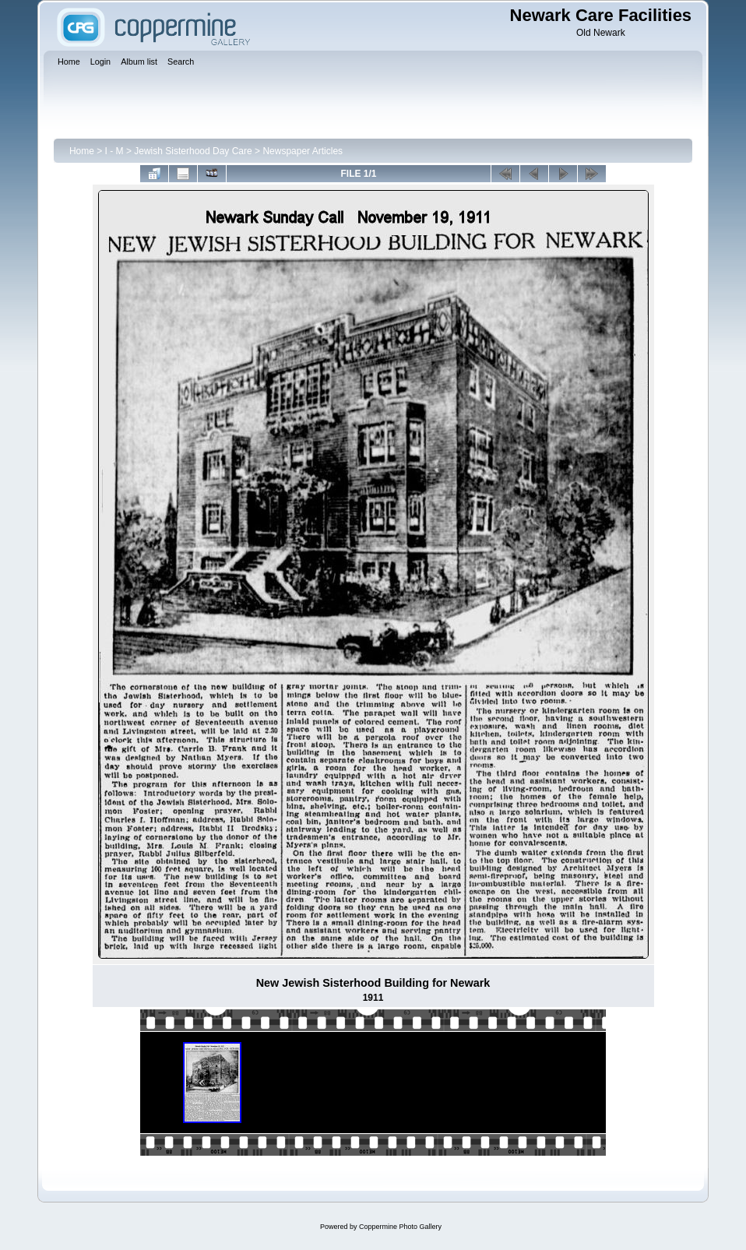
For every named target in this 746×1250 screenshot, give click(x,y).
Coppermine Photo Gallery (400, 1227)
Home (81, 151)
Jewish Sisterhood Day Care (193, 151)
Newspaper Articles (302, 151)
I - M (114, 151)
